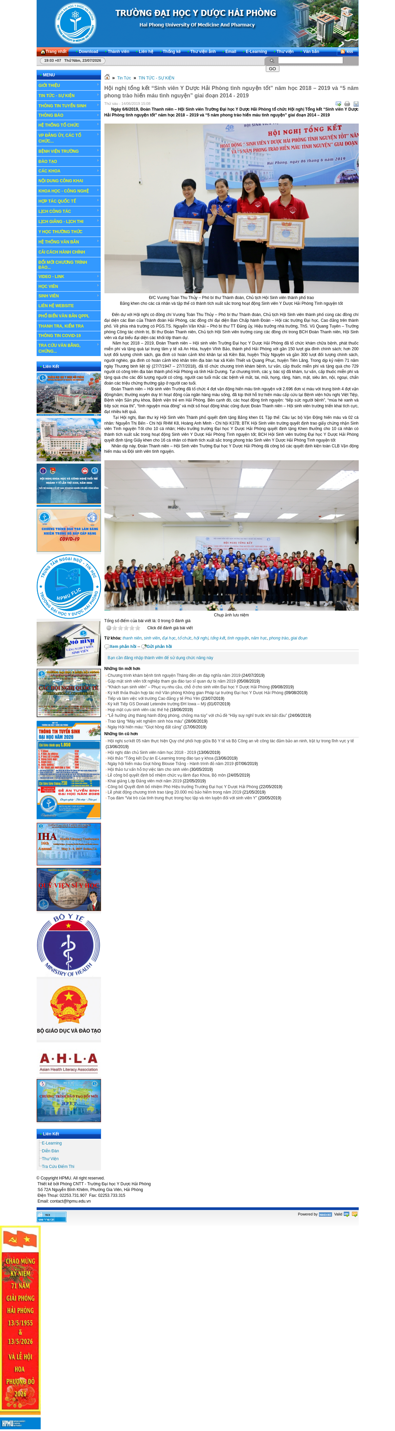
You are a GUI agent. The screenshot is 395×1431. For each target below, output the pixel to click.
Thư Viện (50, 1158)
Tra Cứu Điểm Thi (58, 1166)
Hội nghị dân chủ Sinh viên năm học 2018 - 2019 (152, 752)
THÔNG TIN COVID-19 (60, 335)
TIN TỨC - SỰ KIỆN (69, 95)
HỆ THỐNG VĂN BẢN (69, 241)
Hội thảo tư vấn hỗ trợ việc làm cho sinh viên (148, 769)
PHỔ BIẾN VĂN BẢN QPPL (64, 316)
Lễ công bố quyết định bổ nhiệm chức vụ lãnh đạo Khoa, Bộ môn (167, 775)
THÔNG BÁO (69, 115)
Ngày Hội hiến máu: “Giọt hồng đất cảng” (145, 727)
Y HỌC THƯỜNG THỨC (61, 231)
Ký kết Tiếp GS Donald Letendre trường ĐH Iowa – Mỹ (157, 704)
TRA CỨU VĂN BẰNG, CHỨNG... (69, 348)
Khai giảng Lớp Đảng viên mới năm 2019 (145, 781)
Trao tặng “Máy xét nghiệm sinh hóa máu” (145, 721)
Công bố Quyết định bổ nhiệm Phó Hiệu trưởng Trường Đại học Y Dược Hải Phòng (183, 786)
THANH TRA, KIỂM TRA (61, 326)
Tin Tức (124, 78)
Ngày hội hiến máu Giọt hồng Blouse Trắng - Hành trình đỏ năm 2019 (171, 763)
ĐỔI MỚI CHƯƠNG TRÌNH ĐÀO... (63, 265)
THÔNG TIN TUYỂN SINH (69, 105)
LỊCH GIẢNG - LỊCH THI (69, 221)
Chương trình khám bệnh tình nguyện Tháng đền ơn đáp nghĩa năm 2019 (174, 675)
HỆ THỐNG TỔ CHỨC (69, 125)
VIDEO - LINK (69, 276)
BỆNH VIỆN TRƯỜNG (69, 151)
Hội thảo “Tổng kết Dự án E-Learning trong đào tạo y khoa (161, 758)
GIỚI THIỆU (69, 85)
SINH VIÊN (69, 296)
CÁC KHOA (69, 171)
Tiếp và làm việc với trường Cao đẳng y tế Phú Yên (154, 698)
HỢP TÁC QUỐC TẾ (69, 201)
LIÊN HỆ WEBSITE (56, 305)
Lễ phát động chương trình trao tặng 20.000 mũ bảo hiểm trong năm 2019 (174, 792)
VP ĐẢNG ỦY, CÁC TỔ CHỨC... (69, 138)
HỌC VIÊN (69, 286)
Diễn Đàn (50, 1151)
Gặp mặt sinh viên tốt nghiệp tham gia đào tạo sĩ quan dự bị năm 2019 (172, 681)
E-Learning (52, 1143)
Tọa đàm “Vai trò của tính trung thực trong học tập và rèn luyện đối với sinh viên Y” (182, 798)
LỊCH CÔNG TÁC (69, 211)
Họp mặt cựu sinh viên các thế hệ (138, 709)
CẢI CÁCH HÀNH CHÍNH (62, 252)
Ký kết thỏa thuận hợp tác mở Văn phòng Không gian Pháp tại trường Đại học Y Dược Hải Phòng (195, 692)
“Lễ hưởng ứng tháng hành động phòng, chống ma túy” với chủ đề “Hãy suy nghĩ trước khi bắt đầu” (197, 715)
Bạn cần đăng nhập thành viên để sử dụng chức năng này (160, 657)
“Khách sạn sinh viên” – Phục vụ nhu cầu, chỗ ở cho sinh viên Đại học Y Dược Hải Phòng (189, 687)
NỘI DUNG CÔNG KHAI (61, 181)
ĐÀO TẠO (69, 161)
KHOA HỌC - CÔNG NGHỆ (69, 190)
